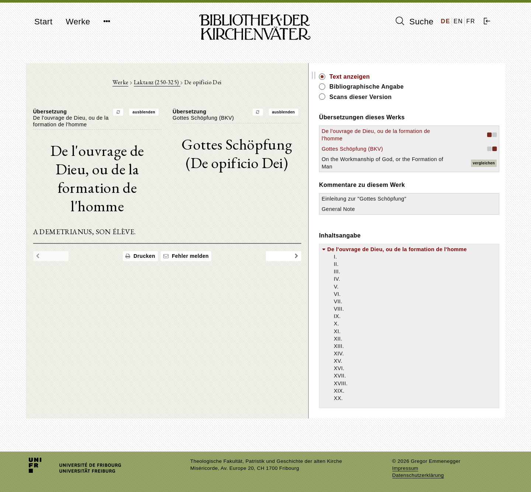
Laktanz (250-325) (195, 85)
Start (43, 21)
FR (470, 21)
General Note (415, 224)
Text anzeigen (426, 77)
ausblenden (182, 115)
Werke (78, 21)
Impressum (405, 468)
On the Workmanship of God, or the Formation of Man (429, 166)
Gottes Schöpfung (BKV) (429, 149)
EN (458, 21)
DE (445, 21)
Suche (414, 21)
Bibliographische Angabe (443, 86)
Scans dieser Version (437, 97)
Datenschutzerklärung (418, 475)
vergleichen (484, 167)
